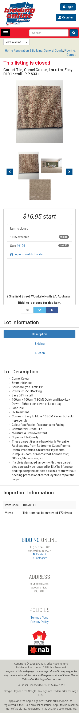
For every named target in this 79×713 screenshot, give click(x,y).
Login (68, 7)
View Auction (13, 42)
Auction (40, 353)
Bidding (40, 343)
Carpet (71, 54)
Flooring (69, 50)
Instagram (39, 558)
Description (39, 334)
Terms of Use (39, 617)
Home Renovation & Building (24, 50)
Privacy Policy (40, 621)
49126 (21, 245)
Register (65, 17)
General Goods (53, 50)
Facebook (40, 554)
